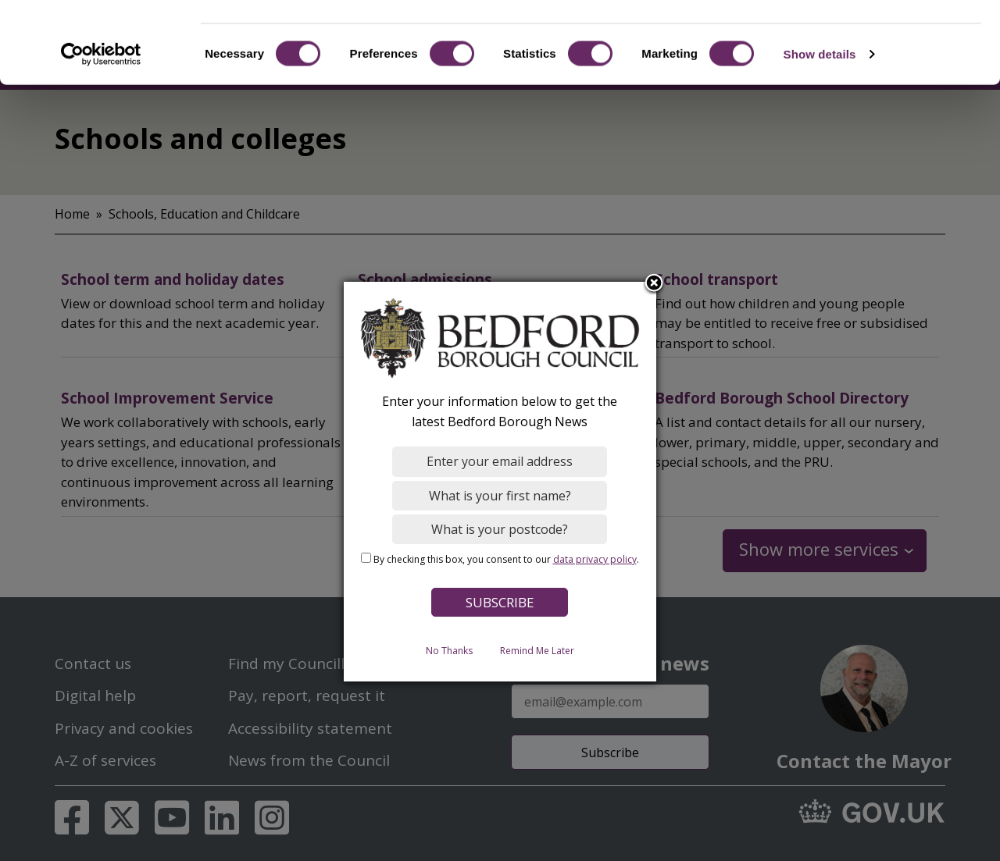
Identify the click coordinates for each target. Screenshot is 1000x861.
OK (870, 38)
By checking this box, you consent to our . (506, 559)
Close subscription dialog (654, 284)
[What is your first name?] (500, 496)
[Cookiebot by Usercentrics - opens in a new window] (101, 120)
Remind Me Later (537, 650)
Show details (820, 119)
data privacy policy (595, 559)
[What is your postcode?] (500, 529)
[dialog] (500, 481)
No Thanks (449, 650)
